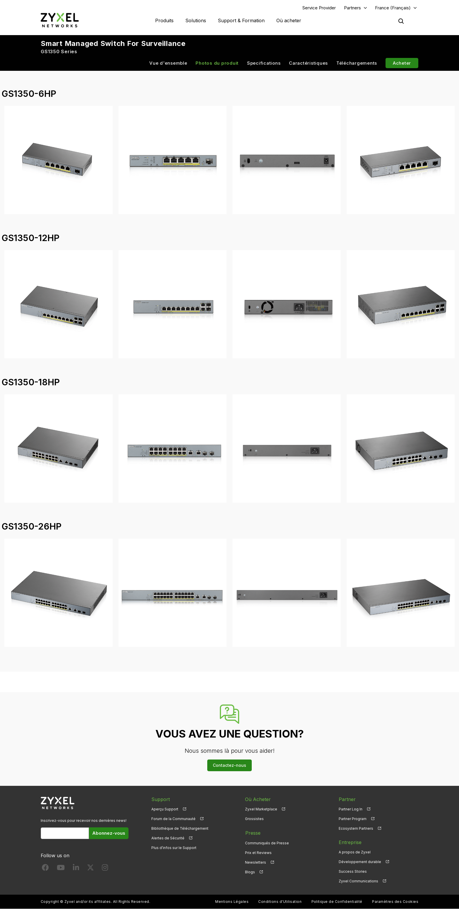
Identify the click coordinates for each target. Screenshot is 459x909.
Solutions (195, 20)
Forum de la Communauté (173, 819)
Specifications (264, 63)
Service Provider (319, 8)
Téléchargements (356, 63)
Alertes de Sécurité (167, 838)
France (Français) (393, 8)
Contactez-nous (229, 765)
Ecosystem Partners (356, 828)
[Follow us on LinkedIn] (76, 869)
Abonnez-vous (108, 833)
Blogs (250, 872)
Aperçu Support (164, 809)
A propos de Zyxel (355, 852)
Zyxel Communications (358, 881)
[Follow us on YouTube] (61, 869)
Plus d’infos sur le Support (173, 848)
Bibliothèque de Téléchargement (179, 828)
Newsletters (255, 862)
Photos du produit (217, 63)
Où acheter (288, 20)
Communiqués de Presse (267, 842)
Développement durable (360, 862)
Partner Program (352, 819)
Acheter (402, 63)
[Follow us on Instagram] (105, 869)
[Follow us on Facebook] (45, 869)
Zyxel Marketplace (261, 809)
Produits (164, 20)
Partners (352, 8)
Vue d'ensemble (168, 63)
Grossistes (254, 819)
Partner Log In (350, 809)
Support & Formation (241, 20)
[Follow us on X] (90, 869)
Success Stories (353, 872)
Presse (252, 833)
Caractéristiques (308, 63)
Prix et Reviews (258, 852)
